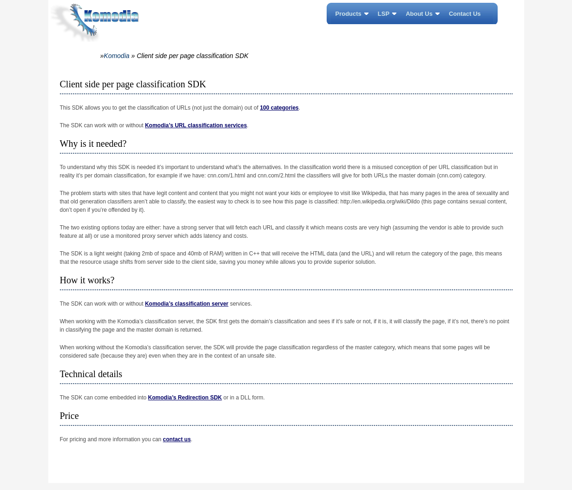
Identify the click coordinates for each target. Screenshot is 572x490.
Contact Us (465, 13)
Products (348, 13)
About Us (419, 13)
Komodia (116, 55)
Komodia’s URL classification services (196, 125)
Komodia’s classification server (187, 304)
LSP (383, 13)
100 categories (279, 108)
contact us (177, 439)
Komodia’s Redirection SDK (185, 397)
